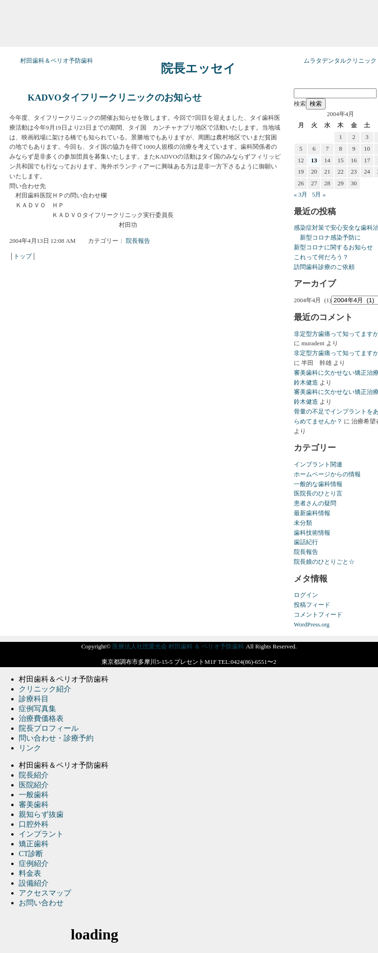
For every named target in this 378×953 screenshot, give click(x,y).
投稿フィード (312, 604)
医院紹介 (34, 785)
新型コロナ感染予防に (327, 237)
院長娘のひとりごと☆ (324, 561)
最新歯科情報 (312, 513)
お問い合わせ (41, 903)
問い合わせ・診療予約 (56, 738)
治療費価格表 (41, 718)
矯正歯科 (34, 844)
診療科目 (34, 699)
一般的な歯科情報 (318, 483)
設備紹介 (34, 883)
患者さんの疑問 (315, 503)
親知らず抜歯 (41, 814)
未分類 (303, 522)
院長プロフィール (49, 728)
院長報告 (138, 240)
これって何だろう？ (321, 257)
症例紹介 (34, 863)
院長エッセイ (198, 68)
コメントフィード (318, 614)
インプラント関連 (318, 464)
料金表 (30, 873)
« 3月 (300, 194)
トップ (23, 256)
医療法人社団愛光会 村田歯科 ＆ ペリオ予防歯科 (178, 646)
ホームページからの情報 (327, 474)
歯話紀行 (306, 542)
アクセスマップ (45, 893)
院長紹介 (34, 775)
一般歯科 (34, 795)
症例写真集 (37, 709)
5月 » (319, 194)
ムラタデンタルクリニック (340, 60)
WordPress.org (311, 624)
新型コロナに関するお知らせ (333, 247)
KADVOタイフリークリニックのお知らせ (115, 97)
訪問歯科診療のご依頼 (324, 266)
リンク (30, 748)
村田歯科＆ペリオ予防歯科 (56, 60)
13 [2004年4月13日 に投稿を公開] (314, 160)
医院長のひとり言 (318, 493)
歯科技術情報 (312, 532)
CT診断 (31, 854)
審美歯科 (34, 804)
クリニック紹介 (45, 689)
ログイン (306, 594)
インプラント (41, 834)
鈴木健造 (306, 382)
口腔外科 (34, 824)
